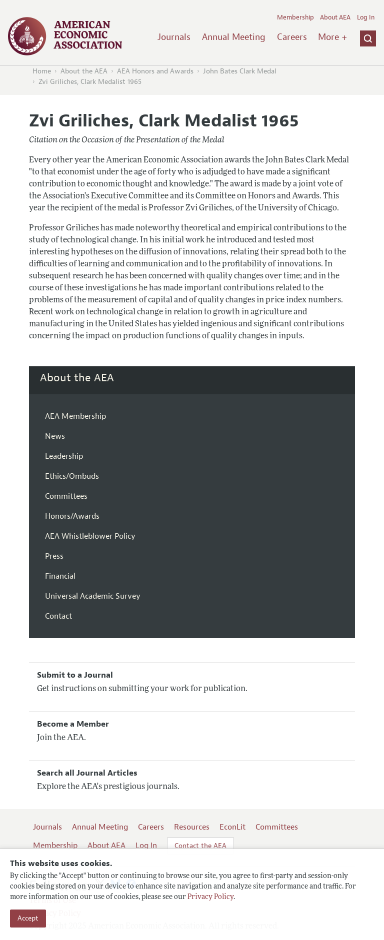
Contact (58, 616)
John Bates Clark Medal (239, 71)
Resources (192, 827)
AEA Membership (75, 416)
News (55, 436)
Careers (292, 36)
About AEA (335, 17)
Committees (66, 496)
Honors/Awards (72, 516)
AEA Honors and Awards (155, 71)
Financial (60, 576)
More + (332, 36)
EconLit (233, 827)
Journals (174, 36)
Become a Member (73, 724)
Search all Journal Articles (87, 773)
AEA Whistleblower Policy (90, 536)
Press (54, 556)
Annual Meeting (234, 36)
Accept (28, 918)
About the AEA (84, 71)
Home (41, 71)
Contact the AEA (200, 846)
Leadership (64, 456)
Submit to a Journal (75, 675)
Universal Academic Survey (92, 596)
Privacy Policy (211, 897)
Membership (295, 17)
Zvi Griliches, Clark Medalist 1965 (90, 81)
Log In (365, 17)
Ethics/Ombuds (72, 476)
